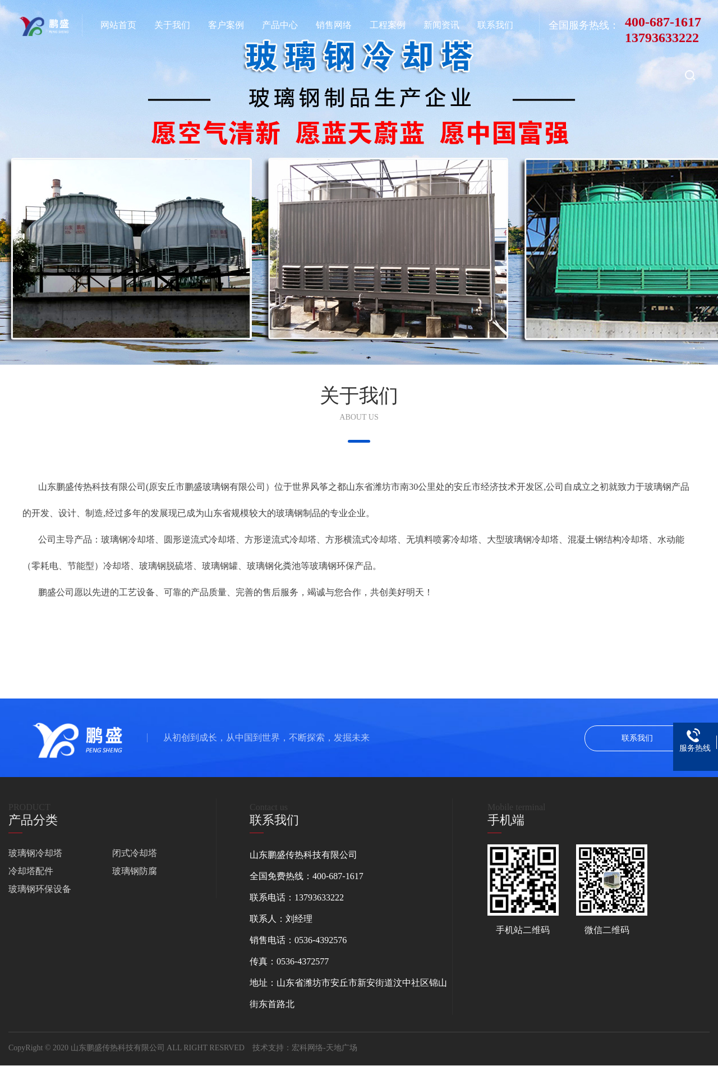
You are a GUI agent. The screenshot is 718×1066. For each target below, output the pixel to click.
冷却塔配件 (30, 871)
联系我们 (637, 738)
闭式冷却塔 (134, 853)
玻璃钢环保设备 (39, 889)
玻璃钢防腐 (134, 871)
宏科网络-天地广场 (324, 1048)
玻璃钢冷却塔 (35, 853)
